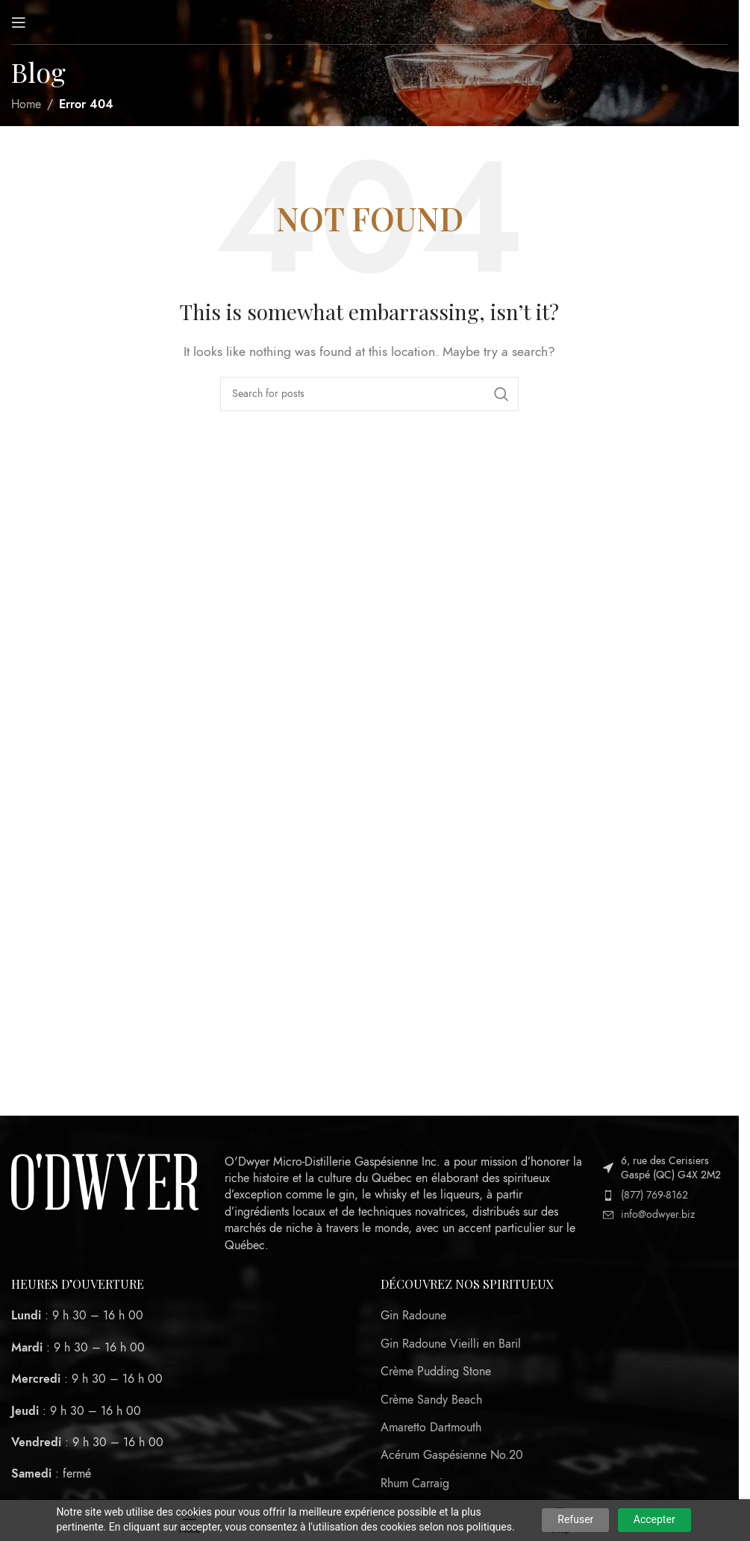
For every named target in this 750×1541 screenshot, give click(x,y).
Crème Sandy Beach (431, 1400)
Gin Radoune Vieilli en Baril (451, 1344)
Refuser (575, 1519)
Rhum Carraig (415, 1483)
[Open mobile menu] (19, 22)
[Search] (369, 394)
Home (26, 104)
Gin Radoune (413, 1315)
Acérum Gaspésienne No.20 (452, 1455)
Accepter (654, 1519)
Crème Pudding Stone (436, 1371)
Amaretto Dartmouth (431, 1427)
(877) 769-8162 (654, 1195)
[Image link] (105, 1181)
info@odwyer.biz (658, 1214)
